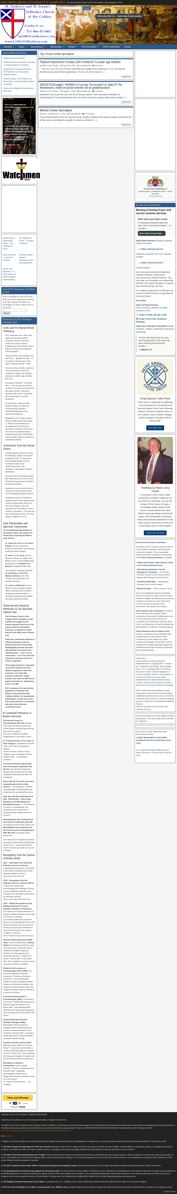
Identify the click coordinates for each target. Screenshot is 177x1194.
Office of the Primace (50, 65)
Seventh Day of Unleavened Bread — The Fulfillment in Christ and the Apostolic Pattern (18, 71)
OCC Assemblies (89, 46)
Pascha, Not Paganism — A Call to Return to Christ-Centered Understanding (9, 274)
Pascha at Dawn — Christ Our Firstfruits (9, 257)
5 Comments (89, 114)
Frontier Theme (170, 1191)
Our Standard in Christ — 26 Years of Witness (26, 240)
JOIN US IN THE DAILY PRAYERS (151, 326)
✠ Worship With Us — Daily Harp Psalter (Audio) (119, 16)
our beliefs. (9, 1136)
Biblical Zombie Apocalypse (56, 110)
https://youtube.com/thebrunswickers (150, 661)
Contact (127, 46)
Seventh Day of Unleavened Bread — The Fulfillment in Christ (9, 243)
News (21, 46)
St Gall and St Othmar (144, 677)
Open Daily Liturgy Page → (151, 233)
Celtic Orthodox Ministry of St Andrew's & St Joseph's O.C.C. (33, 2)
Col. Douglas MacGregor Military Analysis (152, 750)
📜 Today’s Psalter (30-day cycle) (151, 315)
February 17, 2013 (58, 114)
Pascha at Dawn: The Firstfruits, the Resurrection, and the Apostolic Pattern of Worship (18, 81)
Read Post (126, 76)
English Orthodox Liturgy (154, 293)
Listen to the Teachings (155, 533)
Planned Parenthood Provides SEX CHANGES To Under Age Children (80, 62)
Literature (8, 46)
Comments (98, 65)
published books (156, 565)
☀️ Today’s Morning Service (150, 249)
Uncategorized (85, 65)
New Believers (37, 46)
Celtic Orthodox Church (163, 588)
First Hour (159, 254)
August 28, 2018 (69, 65)
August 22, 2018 (69, 91)
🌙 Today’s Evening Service (150, 263)
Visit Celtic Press (155, 428)
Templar (71, 46)
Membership (55, 46)
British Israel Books (111, 46)
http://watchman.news (144, 734)
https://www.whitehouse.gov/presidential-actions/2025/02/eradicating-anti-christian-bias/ (36, 1131)
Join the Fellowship (155, 196)
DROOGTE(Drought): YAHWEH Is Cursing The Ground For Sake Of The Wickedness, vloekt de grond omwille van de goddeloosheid (81, 86)
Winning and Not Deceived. (14, 58)
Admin (44, 114)
